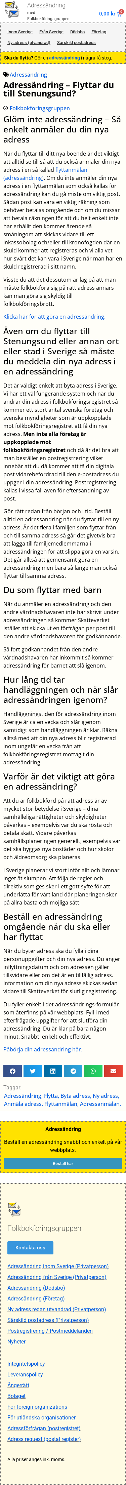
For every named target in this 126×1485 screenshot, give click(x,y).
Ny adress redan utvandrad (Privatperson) (56, 1309)
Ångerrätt (18, 1385)
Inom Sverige (20, 31)
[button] (12, 1071)
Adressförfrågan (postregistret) (44, 1428)
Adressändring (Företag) (36, 1298)
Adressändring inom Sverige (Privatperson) (58, 1266)
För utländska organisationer (41, 1417)
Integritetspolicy (26, 1364)
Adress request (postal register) (44, 1439)
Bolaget (16, 1396)
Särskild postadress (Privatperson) (48, 1320)
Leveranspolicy (25, 1374)
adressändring (64, 58)
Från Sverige (51, 31)
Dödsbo (77, 31)
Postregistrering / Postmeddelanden (50, 1331)
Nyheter (16, 1341)
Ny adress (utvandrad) (28, 42)
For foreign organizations (37, 1407)
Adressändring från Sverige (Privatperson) (57, 1277)
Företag (98, 31)
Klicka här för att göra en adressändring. (54, 316)
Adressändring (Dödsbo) (36, 1288)
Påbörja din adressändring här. (42, 1049)
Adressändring (46, 5)
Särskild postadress (76, 42)
